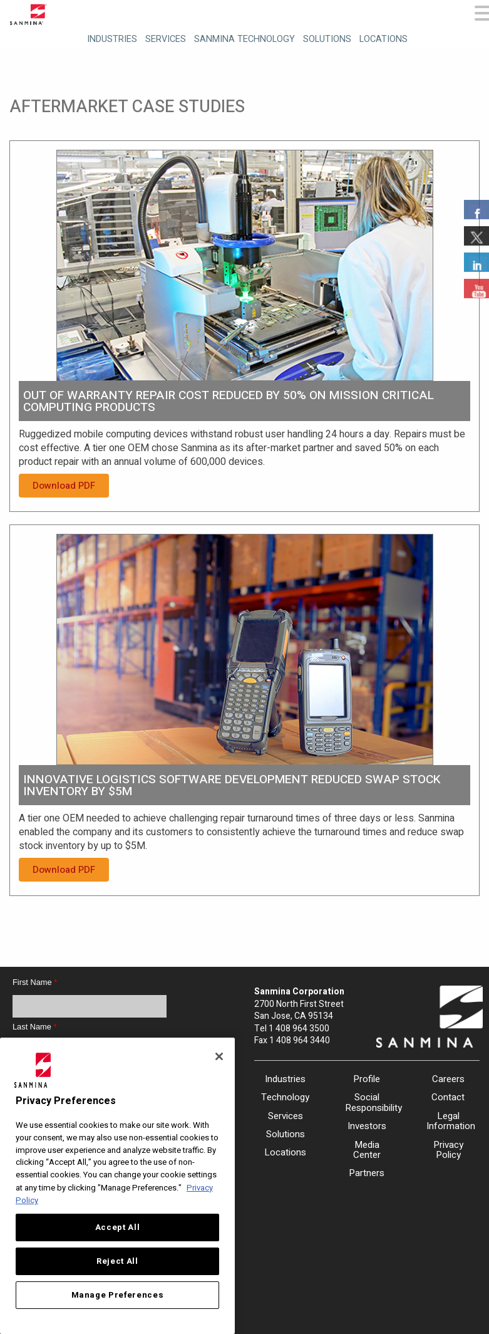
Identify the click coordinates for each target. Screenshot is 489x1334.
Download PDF (64, 485)
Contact (448, 1097)
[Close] (219, 1056)
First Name (35, 982)
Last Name (34, 1026)
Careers (448, 1079)
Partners (366, 1173)
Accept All (117, 1227)
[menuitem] (110, 37)
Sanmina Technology (244, 39)
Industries (112, 39)
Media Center (367, 1150)
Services (165, 39)
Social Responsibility (367, 1102)
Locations (383, 39)
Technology (285, 1097)
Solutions (327, 39)
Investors (366, 1126)
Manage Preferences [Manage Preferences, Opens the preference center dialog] (117, 1295)
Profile (366, 1079)
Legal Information (448, 1121)
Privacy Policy (448, 1150)
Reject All (117, 1261)
